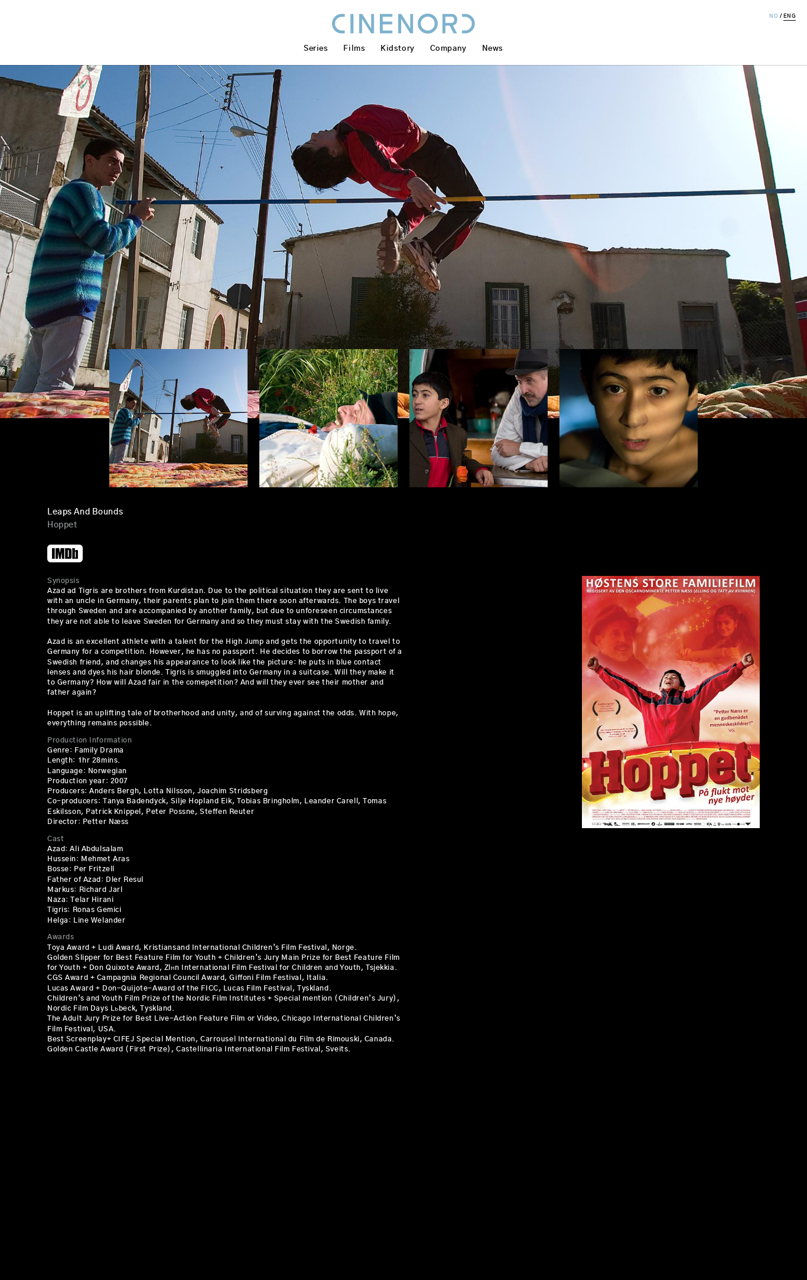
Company (448, 49)
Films (354, 49)
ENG (789, 16)
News (492, 49)
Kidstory (397, 49)
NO (773, 16)
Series (316, 49)
